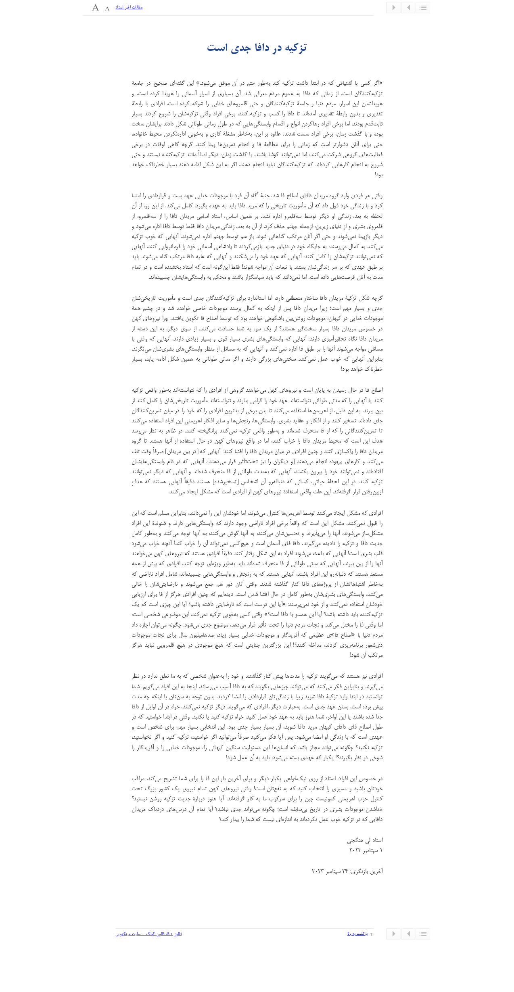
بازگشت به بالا (357, 933)
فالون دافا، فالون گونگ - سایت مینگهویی (148, 934)
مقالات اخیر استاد (128, 7)
